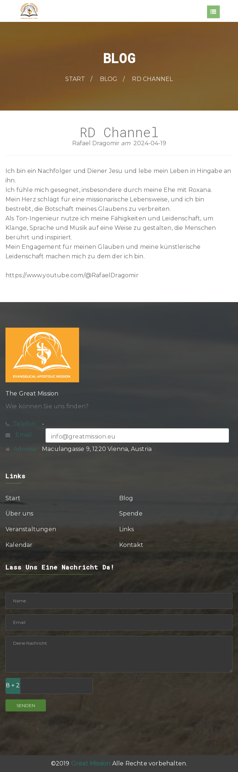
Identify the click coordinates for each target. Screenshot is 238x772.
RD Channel (152, 79)
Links (126, 529)
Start (75, 79)
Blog (109, 79)
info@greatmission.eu (83, 436)
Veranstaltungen (30, 529)
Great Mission (91, 763)
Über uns (19, 513)
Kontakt (131, 544)
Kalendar (19, 544)
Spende (131, 513)
